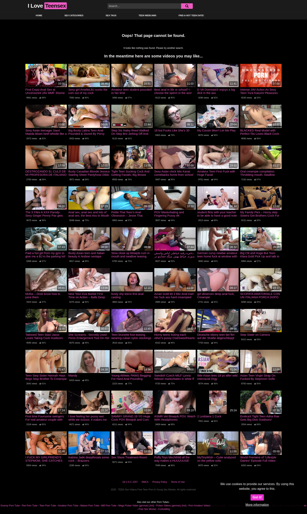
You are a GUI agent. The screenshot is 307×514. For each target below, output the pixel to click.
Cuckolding (164, 509)
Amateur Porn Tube (68, 505)
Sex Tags (111, 15)
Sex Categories (73, 15)
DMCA (145, 482)
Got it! (257, 497)
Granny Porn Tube (10, 505)
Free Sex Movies (147, 509)
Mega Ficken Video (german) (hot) (136, 505)
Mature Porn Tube (89, 505)
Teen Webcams (147, 15)
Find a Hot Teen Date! (191, 15)
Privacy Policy (159, 482)
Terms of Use (178, 482)
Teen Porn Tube (47, 505)
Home (39, 15)
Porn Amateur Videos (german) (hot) (207, 505)
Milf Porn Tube (108, 505)
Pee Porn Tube (29, 505)
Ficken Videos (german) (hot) (171, 505)
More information (257, 504)
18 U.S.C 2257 (130, 482)
